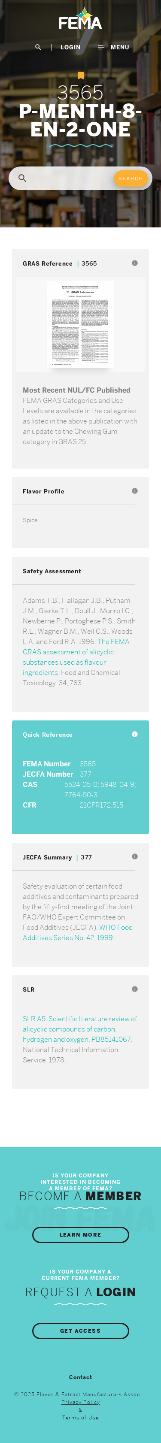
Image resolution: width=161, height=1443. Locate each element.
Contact (80, 1377)
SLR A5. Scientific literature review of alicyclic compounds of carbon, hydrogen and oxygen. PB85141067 (80, 1029)
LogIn (71, 47)
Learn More (81, 1235)
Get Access (80, 1331)
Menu (113, 47)
